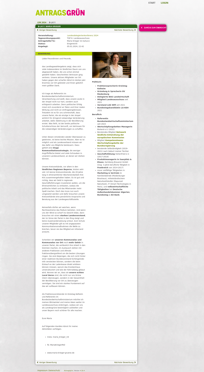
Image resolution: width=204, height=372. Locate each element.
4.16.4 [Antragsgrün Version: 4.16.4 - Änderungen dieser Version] (82, 370)
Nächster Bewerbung (125, 30)
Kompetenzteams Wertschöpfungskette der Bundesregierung (110, 143)
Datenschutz (54, 370)
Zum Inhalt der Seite (10, 6)
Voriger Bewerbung (47, 30)
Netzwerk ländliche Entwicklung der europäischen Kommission (111, 135)
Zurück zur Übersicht (155, 27)
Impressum (42, 370)
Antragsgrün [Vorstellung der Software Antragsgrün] (68, 370)
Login (164, 2)
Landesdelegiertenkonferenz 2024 (82, 35)
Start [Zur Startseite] (151, 2)
